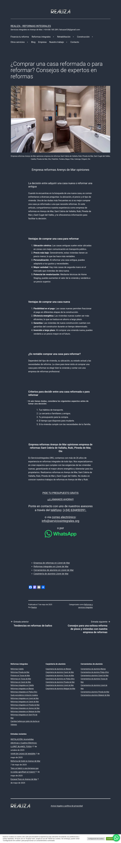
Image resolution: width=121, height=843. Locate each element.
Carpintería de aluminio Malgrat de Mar (60, 689)
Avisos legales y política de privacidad (67, 806)
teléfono (56, 510)
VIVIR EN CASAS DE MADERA (23, 754)
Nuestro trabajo (56, 42)
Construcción (83, 36)
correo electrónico (64, 517)
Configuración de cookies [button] (96, 838)
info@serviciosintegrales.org (60, 521)
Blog (33, 42)
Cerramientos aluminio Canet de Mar (94, 676)
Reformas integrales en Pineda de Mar (25, 705)
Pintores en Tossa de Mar (20, 676)
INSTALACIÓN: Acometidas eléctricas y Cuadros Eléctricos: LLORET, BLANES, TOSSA (24, 743)
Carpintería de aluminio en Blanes (58, 669)
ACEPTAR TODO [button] (112, 838)
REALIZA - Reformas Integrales (31, 26)
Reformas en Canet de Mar (21, 682)
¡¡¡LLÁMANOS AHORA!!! (60, 499)
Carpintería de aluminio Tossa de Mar (60, 676)
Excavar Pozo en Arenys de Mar (24, 779)
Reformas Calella (17, 669)
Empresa (42, 42)
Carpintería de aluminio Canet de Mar (60, 672)
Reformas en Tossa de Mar (21, 679)
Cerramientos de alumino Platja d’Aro (95, 672)
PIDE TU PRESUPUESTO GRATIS (60, 492)
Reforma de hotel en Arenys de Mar (25, 761)
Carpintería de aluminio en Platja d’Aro (60, 679)
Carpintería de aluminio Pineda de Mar (60, 682)
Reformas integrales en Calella (22, 685)
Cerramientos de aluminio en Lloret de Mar (54, 570)
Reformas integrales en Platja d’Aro (24, 692)
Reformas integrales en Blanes (22, 689)
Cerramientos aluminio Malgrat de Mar (95, 695)
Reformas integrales (41, 36)
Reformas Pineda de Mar (20, 672)
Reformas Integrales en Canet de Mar (25, 702)
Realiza (34, 607)
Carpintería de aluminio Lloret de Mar (51, 574)
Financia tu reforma (20, 36)
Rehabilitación (63, 36)
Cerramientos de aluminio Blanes (93, 669)
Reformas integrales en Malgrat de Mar (25, 712)
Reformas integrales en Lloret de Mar (51, 566)
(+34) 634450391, (74, 510)
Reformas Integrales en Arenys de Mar (25, 708)
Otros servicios (18, 42)
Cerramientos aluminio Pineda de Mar (95, 692)
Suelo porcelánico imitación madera (24, 695)
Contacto (74, 42)
